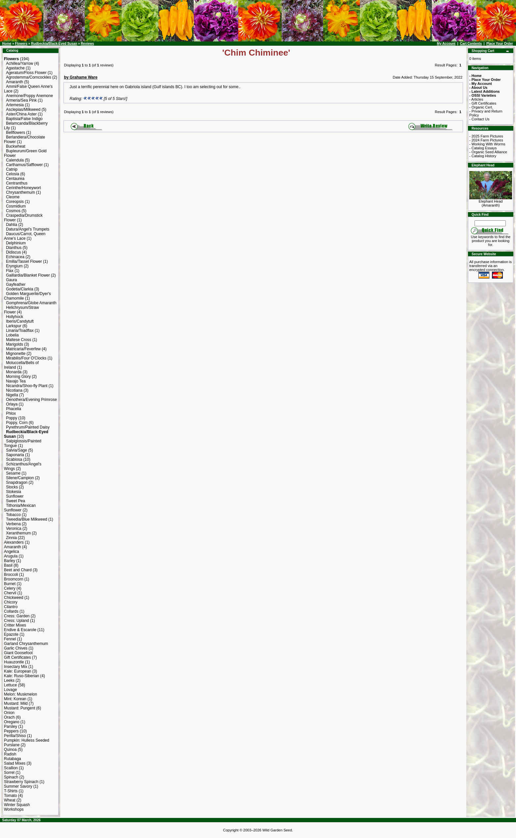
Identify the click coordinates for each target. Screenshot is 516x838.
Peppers (11, 731)
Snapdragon (16, 482)
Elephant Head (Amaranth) (490, 201)
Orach (9, 717)
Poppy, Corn (17, 422)
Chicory (10, 602)
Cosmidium (16, 206)
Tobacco (13, 514)
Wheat (9, 800)
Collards (11, 611)
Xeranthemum (18, 533)
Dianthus (13, 247)
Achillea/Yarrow (19, 63)
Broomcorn (13, 579)
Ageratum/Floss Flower (26, 72)
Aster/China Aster (21, 114)
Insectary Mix (15, 666)
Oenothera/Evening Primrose (31, 399)
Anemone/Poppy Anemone (29, 95)
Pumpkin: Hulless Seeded (26, 740)
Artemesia (15, 105)
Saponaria (15, 455)
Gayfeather (15, 284)
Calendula (15, 160)
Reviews (87, 43)
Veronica (13, 528)
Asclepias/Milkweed (23, 109)
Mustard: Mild (16, 703)
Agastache (15, 68)
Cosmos (13, 211)
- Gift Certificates (482, 103)
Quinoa (10, 749)
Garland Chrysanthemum (26, 643)
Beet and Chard (18, 570)
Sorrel (9, 772)
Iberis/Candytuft (20, 321)
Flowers (21, 43)
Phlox (11, 413)
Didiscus (13, 252)
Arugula (10, 556)
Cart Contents (471, 43)
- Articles (476, 99)
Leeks (9, 680)
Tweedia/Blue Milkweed (26, 519)
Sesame (13, 473)
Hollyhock (14, 316)
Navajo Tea (16, 381)
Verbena (13, 524)
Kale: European (17, 671)
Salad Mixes (14, 763)
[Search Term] (490, 223)
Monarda (13, 372)
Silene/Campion (20, 478)
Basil (8, 565)
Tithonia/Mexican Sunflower (20, 507)
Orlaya (11, 404)
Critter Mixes (15, 625)
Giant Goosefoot (18, 653)
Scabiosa (14, 459)
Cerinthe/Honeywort (23, 187)
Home (7, 43)
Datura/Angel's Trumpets (27, 229)
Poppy (11, 418)
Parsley (10, 726)
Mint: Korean (15, 699)
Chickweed (13, 597)
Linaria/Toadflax (20, 330)
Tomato (10, 795)
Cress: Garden (17, 616)
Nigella (12, 395)
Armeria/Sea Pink (21, 100)
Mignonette (15, 353)
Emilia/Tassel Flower (24, 261)
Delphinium (16, 243)
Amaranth (14, 82)
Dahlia (11, 224)
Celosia (12, 174)
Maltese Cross (18, 339)
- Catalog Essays (483, 148)
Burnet (9, 583)
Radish (10, 754)
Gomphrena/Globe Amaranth (31, 303)
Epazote (11, 634)
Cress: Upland (16, 620)
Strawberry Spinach (21, 781)
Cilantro (10, 606)
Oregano (11, 722)
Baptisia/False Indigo (24, 118)
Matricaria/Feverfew (23, 349)
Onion (9, 712)
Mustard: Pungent (19, 708)
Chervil (10, 593)
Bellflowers (15, 132)
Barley (9, 560)
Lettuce (10, 685)
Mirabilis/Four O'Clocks (26, 358)
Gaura (11, 280)
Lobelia (12, 335)
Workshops (14, 809)
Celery (9, 588)
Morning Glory (18, 376)
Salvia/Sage (16, 450)
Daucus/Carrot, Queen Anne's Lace (24, 236)
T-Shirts (10, 791)
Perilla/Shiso (15, 735)
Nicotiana (14, 390)
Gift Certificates (17, 657)
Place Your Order (499, 43)
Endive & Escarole (20, 630)
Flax (9, 270)
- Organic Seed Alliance (488, 152)
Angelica (11, 551)
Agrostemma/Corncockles (28, 77)
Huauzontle (14, 662)
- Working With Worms (487, 144)
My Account (446, 43)
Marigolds (14, 344)
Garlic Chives (15, 648)
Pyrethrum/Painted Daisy (28, 427)
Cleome (12, 197)
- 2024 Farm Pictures (486, 140)
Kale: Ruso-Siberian (21, 676)
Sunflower (14, 496)
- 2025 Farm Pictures (486, 136)
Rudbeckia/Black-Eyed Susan (54, 43)
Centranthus (16, 183)
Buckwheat (15, 146)
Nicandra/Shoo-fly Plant (26, 385)
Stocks (12, 487)
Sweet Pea (15, 501)
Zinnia (11, 537)
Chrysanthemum (20, 192)
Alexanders (14, 542)
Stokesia (13, 491)
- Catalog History (482, 156)
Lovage (10, 689)
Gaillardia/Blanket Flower (28, 275)
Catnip (11, 169)
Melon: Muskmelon (20, 694)
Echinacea (15, 257)
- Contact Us (479, 119)
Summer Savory (18, 786)
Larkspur (13, 326)
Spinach (11, 777)
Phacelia (13, 409)
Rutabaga (12, 758)
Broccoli (11, 574)
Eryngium (14, 266)
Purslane (11, 745)
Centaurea (15, 178)
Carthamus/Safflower (24, 164)
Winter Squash (17, 804)
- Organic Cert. (481, 107)
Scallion (11, 768)
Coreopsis (15, 201)
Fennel (10, 639)
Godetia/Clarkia (19, 289)
